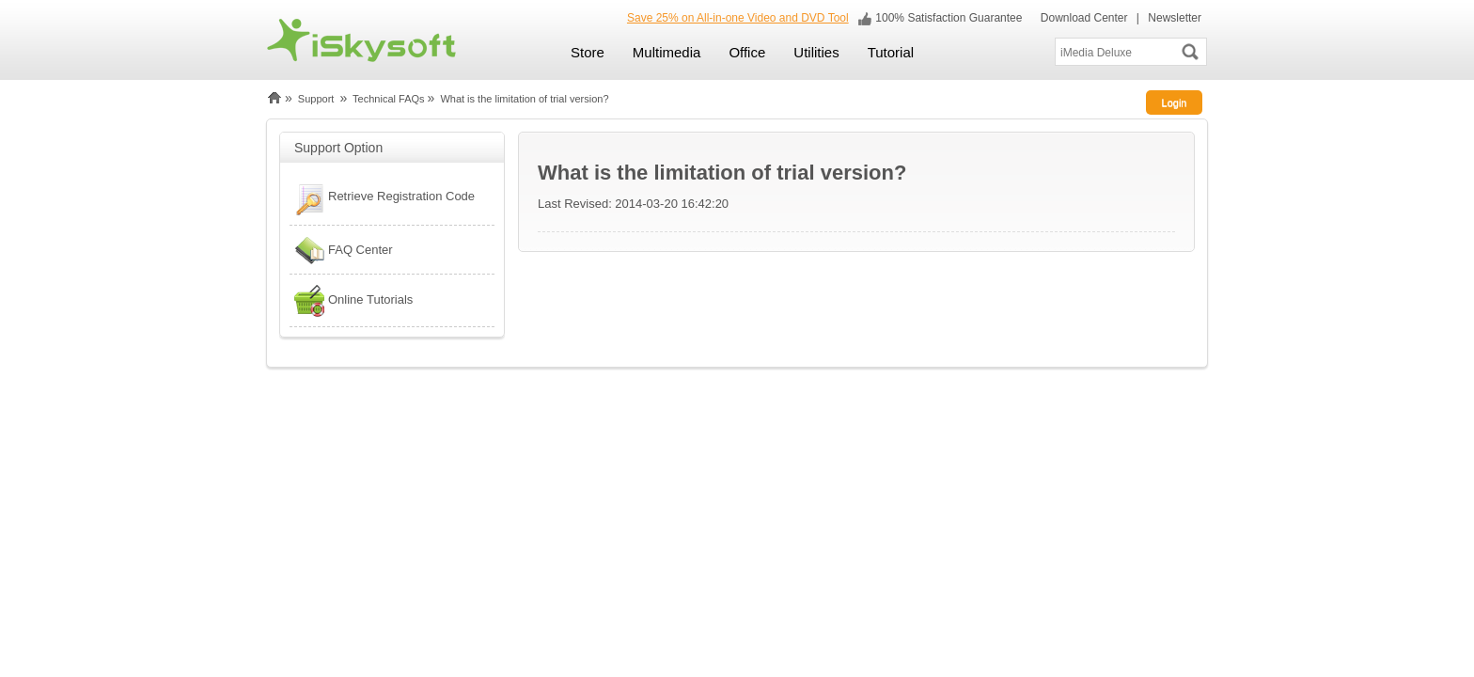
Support (316, 98)
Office (747, 52)
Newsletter (1174, 17)
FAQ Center (341, 250)
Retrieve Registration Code (382, 198)
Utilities (816, 52)
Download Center (1082, 17)
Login (1174, 102)
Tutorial (891, 52)
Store (587, 52)
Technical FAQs (388, 98)
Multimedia (667, 52)
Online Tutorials (351, 300)
